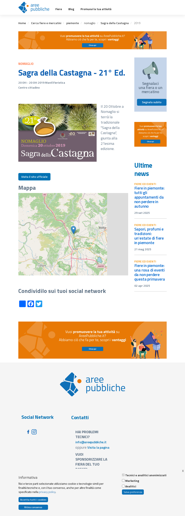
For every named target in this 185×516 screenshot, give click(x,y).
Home (22, 23)
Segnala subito (152, 102)
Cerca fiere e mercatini (46, 23)
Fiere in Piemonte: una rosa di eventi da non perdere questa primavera (149, 272)
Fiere (58, 9)
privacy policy (47, 492)
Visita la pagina (98, 447)
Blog (71, 9)
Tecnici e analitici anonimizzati (145, 475)
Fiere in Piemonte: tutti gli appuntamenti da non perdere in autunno (149, 197)
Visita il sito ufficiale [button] (34, 176)
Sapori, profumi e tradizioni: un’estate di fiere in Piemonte (149, 236)
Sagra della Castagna (115, 23)
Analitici (130, 486)
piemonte (72, 23)
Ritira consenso (33, 507)
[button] (73, 230)
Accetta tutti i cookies (33, 500)
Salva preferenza (133, 492)
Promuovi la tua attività (96, 9)
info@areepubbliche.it (91, 442)
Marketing (132, 481)
